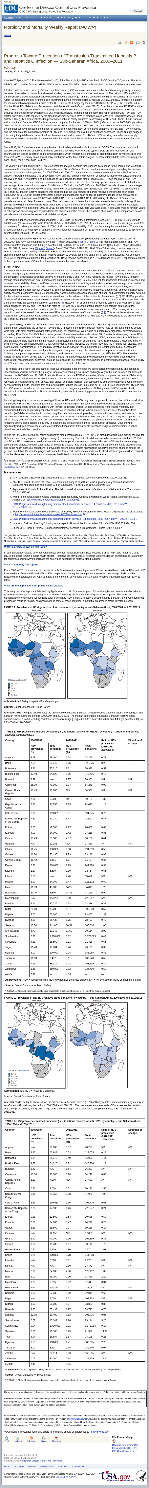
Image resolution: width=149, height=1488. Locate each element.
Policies (32, 1466)
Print (7, 1441)
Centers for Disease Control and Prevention (41, 1460)
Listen (43, 1441)
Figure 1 (83, 241)
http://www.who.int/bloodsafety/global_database (51, 499)
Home (7, 1466)
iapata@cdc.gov (11, 467)
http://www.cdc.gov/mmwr (78, 1419)
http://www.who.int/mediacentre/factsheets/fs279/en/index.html (48, 514)
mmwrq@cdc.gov (99, 1431)
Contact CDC (78, 1466)
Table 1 (93, 241)
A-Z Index (19, 1466)
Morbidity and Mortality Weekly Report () (50, 27)
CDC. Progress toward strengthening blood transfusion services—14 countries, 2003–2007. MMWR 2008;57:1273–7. (75, 519)
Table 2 (50, 248)
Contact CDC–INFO (67, 1477)
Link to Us (63, 1466)
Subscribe (31, 1441)
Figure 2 (40, 248)
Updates (18, 1441)
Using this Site (47, 1466)
